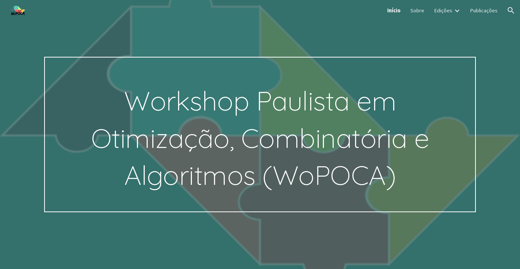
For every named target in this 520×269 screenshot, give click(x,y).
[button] (511, 10)
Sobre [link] (417, 10)
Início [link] (394, 10)
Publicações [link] (484, 10)
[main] (260, 134)
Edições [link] (443, 10)
